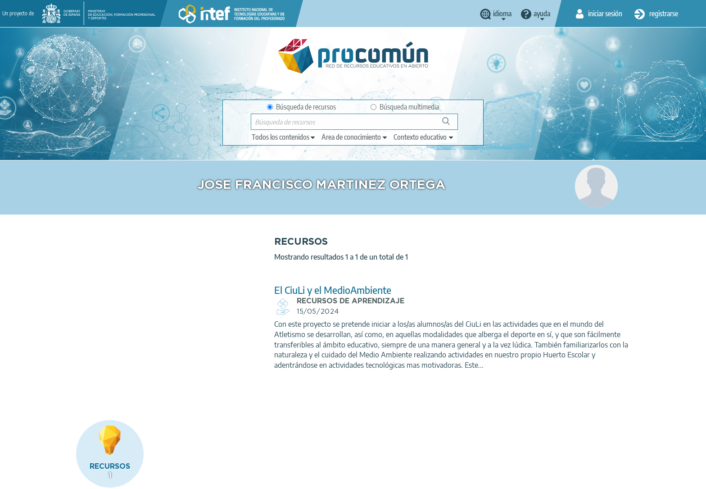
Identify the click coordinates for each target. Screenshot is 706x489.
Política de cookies (229, 478)
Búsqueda (451, 124)
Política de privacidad (162, 478)
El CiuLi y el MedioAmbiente (260, 290)
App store (297, 442)
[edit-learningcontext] (424, 137)
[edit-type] (284, 137)
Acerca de (65, 478)
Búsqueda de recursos (301, 106)
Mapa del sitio (335, 478)
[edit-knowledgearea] (355, 137)
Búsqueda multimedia (405, 106)
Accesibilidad (285, 478)
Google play (375, 442)
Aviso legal (106, 478)
